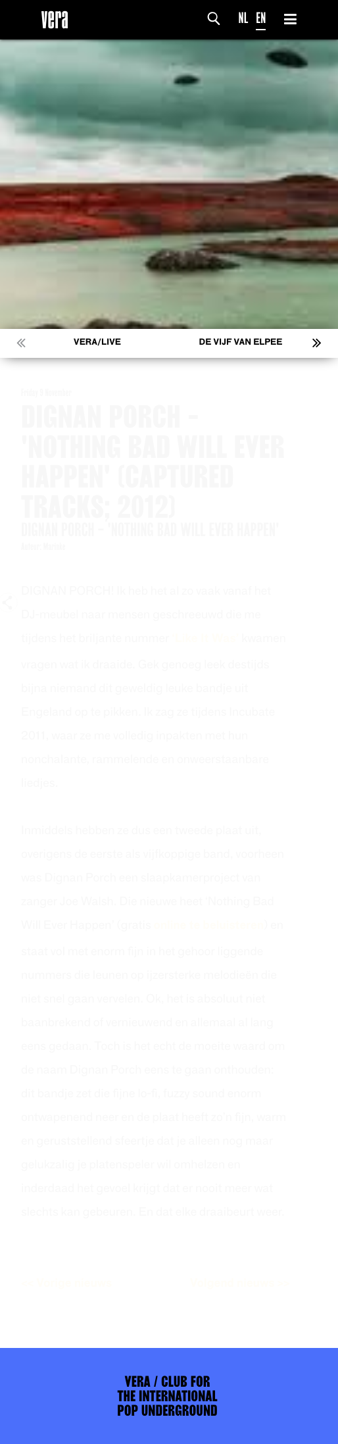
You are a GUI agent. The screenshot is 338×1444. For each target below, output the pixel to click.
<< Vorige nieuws (78, 1283)
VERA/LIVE (97, 342)
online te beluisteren (221, 925)
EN (261, 18)
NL (244, 18)
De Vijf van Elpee (241, 342)
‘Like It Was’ (217, 638)
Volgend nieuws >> (252, 1283)
